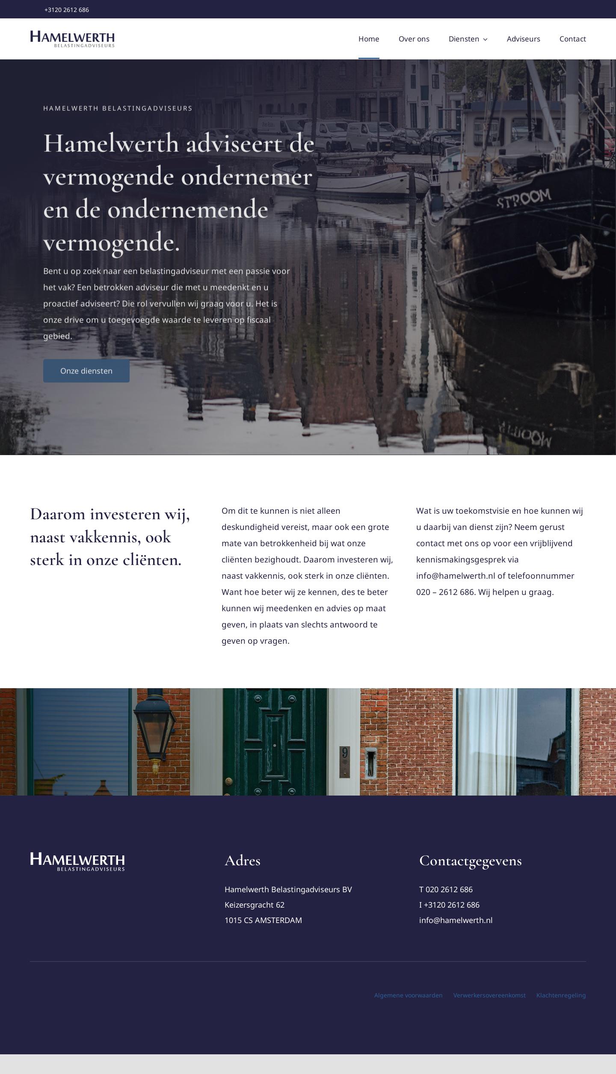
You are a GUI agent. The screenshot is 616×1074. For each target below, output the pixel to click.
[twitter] (569, 9)
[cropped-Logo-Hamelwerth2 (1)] (78, 855)
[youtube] (583, 9)
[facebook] (555, 9)
